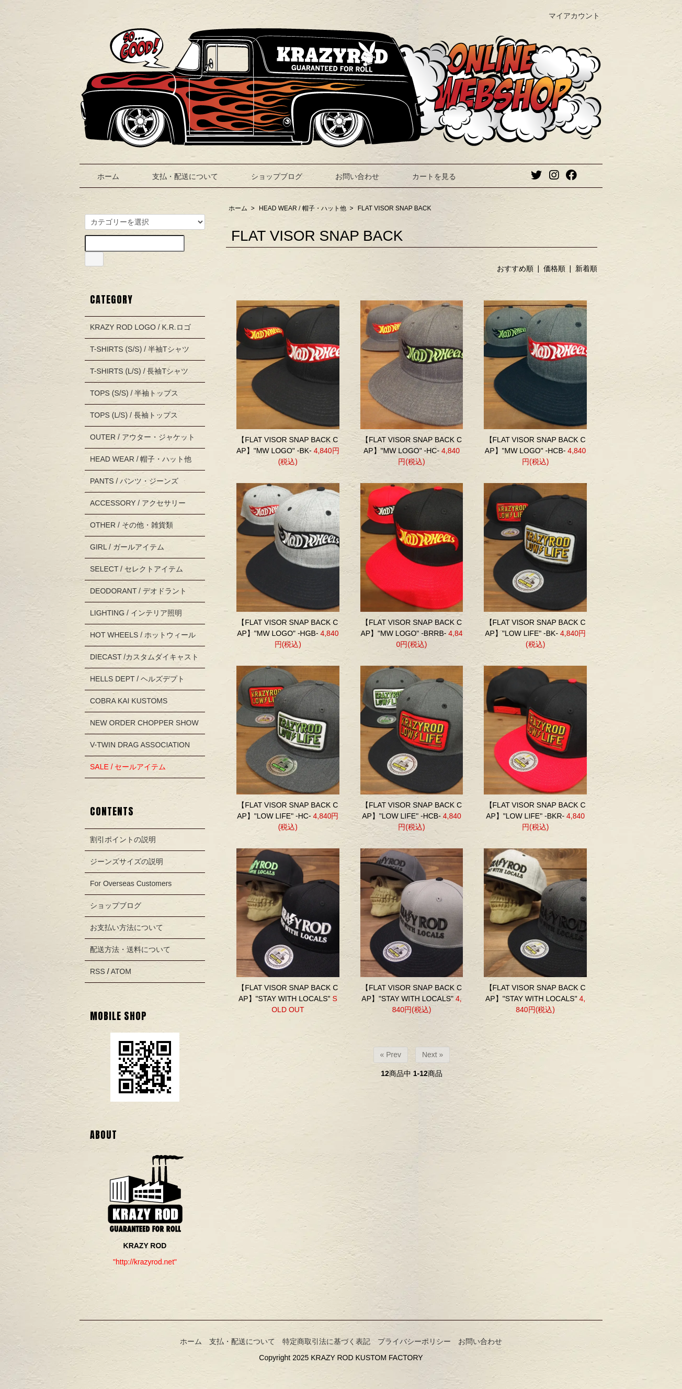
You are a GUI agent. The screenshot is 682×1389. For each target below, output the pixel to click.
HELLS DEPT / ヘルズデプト (137, 679)
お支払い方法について (126, 927)
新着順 (586, 268)
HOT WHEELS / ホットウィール (143, 635)
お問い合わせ (349, 176)
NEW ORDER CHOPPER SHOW (144, 723)
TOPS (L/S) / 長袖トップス (134, 415)
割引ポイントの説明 (123, 839)
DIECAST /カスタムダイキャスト (144, 657)
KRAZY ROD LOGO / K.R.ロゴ (140, 327)
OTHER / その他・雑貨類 (131, 525)
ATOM (121, 971)
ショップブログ (269, 176)
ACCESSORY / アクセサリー (138, 503)
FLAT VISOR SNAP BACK (394, 208)
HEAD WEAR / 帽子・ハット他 (302, 208)
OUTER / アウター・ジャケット (142, 437)
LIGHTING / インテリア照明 (136, 613)
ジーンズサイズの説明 (126, 861)
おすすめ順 (515, 268)
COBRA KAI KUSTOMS (128, 701)
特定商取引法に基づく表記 (326, 1341)
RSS (97, 971)
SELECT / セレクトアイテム (136, 569)
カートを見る (426, 176)
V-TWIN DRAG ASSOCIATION (140, 745)
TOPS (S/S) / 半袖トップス (134, 393)
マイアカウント (569, 16)
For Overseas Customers (131, 883)
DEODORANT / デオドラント (138, 591)
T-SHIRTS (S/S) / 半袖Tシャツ (139, 349)
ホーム (100, 176)
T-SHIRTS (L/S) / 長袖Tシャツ (139, 371)
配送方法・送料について (130, 949)
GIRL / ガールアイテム (127, 547)
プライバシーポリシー (414, 1341)
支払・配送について (177, 176)
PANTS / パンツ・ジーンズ (134, 481)
